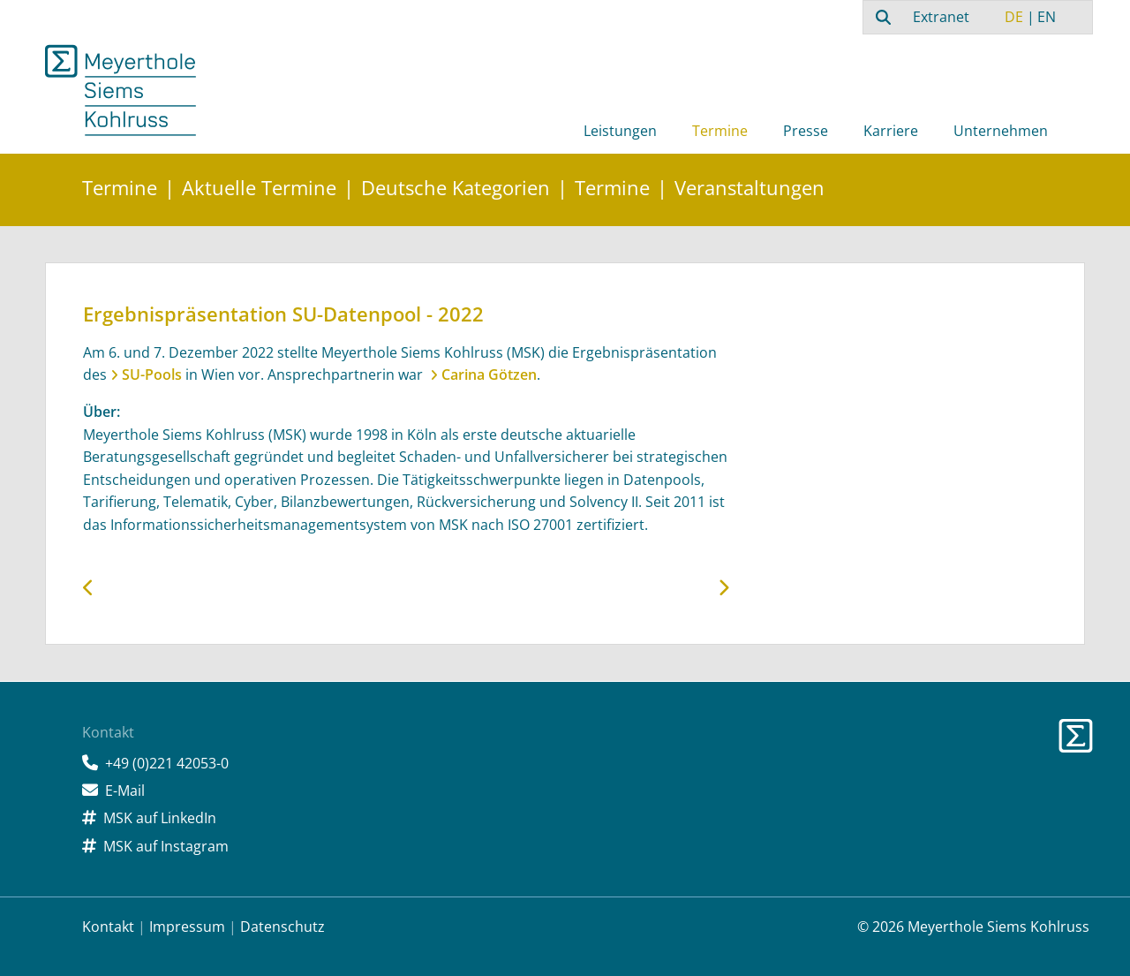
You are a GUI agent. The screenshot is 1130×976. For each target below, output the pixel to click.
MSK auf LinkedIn (159, 818)
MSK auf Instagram (166, 846)
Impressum (187, 926)
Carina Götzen (489, 374)
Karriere (890, 130)
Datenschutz (282, 926)
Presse (805, 130)
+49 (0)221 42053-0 (167, 763)
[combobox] (881, 16)
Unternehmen (1000, 130)
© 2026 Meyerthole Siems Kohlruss (973, 926)
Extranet (941, 16)
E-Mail (125, 790)
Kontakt (108, 926)
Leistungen (620, 130)
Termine (720, 130)
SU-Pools (152, 374)
